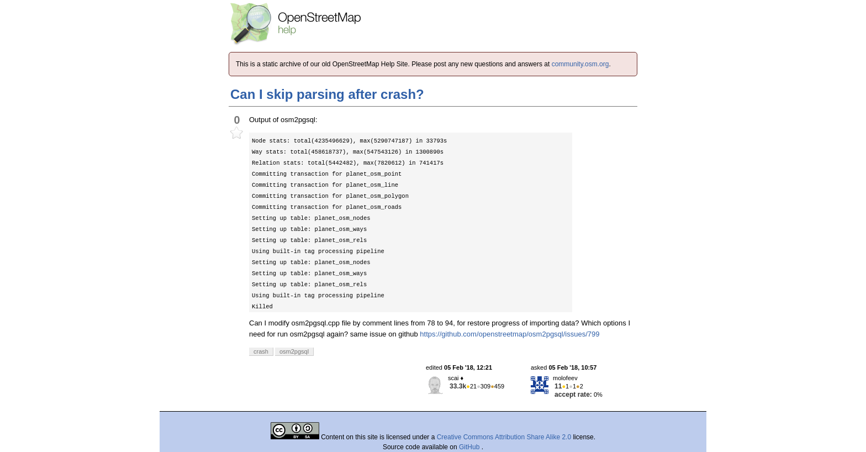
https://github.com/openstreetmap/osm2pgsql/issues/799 (509, 334)
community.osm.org (580, 64)
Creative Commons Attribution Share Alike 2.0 (504, 437)
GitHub (470, 447)
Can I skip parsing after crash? (327, 94)
